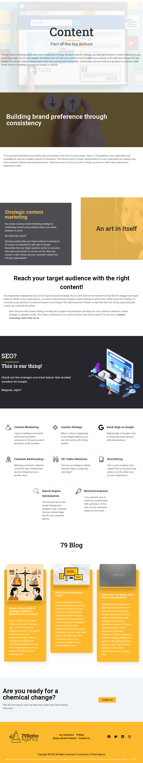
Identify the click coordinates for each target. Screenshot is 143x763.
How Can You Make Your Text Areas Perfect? (118, 596)
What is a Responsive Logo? (69, 594)
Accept (133, 759)
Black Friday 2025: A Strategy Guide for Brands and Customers (23, 611)
